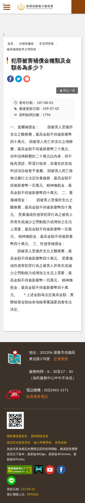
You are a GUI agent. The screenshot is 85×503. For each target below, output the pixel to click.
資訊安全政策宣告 (18, 442)
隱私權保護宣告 (17, 436)
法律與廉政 (26, 43)
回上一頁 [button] (69, 90)
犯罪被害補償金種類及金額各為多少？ (41, 64)
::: (3, 3)
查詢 (78, 7)
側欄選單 (6, 7)
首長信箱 (61, 442)
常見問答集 (46, 43)
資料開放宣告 (40, 436)
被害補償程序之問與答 (21, 49)
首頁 (10, 43)
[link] (10, 79)
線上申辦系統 (42, 442)
